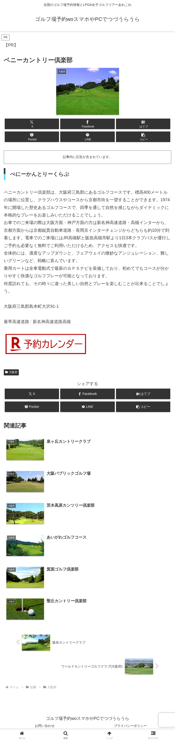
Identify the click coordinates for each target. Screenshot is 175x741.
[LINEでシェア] (87, 136)
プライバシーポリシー (130, 726)
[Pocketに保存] (32, 136)
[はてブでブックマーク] (143, 124)
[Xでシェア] (32, 124)
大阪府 (11, 372)
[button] (143, 136)
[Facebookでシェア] (87, 124)
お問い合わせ (45, 726)
